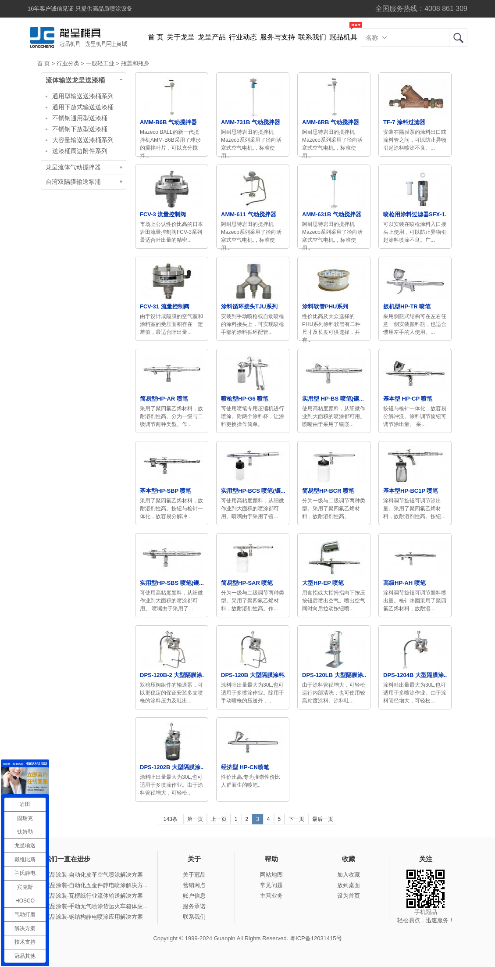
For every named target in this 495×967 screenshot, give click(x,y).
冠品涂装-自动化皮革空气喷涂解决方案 (93, 874)
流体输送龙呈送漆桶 (75, 80)
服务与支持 (277, 37)
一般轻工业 (100, 63)
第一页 (195, 819)
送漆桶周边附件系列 (79, 150)
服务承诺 (194, 906)
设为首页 (348, 895)
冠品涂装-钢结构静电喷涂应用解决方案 (93, 916)
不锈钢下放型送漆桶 (79, 129)
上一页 (219, 819)
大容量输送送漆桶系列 (83, 139)
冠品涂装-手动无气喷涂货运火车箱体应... (96, 906)
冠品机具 (343, 37)
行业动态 (243, 37)
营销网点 (194, 885)
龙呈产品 (212, 37)
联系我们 (312, 37)
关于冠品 (194, 874)
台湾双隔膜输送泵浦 (73, 182)
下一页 (296, 819)
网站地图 (271, 874)
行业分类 (68, 63)
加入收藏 (348, 874)
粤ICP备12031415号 (316, 938)
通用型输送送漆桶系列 (83, 96)
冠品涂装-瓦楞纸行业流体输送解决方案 (93, 895)
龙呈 (458, 38)
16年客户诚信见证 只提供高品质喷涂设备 (80, 8)
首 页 (156, 37)
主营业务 (271, 895)
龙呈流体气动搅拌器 (73, 167)
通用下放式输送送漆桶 (83, 107)
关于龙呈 (181, 37)
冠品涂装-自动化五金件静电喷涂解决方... (96, 885)
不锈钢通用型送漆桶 (79, 118)
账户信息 (194, 895)
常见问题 (271, 885)
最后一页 (322, 819)
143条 (171, 819)
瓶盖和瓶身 (135, 63)
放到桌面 (348, 885)
